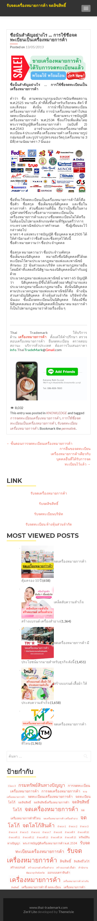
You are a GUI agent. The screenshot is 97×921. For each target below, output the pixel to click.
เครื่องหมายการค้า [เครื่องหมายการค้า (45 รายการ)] (35, 879)
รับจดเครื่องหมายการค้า (48, 493)
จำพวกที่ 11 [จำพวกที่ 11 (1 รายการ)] (14, 837)
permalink (69, 428)
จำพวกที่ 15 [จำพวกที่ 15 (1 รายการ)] (70, 837)
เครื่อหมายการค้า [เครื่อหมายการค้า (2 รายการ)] (74, 887)
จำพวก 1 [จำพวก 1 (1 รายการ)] (61, 826)
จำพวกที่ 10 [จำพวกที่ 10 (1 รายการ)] (83, 832)
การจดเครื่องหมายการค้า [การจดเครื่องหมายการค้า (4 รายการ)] (60, 791)
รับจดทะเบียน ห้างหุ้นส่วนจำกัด (48, 524)
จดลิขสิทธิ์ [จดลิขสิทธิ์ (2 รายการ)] (24, 802)
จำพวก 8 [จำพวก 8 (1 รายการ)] (58, 832)
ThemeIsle (66, 912)
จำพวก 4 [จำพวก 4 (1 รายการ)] (13, 832)
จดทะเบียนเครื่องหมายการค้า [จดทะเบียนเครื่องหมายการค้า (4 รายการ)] (50, 796)
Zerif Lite (30, 912)
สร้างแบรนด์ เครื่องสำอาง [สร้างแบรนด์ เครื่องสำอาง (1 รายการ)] (41, 867)
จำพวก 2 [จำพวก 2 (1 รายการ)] (73, 826)
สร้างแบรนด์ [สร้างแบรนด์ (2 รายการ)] (17, 867)
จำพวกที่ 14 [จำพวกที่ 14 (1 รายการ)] (56, 837)
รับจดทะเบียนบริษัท (48, 514)
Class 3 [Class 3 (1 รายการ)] (12, 785)
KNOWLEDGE (56, 413)
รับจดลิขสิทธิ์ (48, 503)
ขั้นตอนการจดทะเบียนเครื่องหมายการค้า (39, 443)
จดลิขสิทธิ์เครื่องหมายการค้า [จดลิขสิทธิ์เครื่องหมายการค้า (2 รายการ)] (51, 802)
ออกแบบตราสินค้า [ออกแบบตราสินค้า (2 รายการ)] (59, 872)
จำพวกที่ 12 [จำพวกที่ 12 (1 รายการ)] (28, 837)
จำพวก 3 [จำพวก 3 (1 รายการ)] (84, 826)
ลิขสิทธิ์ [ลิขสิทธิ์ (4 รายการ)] (65, 861)
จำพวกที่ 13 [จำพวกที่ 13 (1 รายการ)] (42, 837)
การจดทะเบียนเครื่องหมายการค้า (35, 418)
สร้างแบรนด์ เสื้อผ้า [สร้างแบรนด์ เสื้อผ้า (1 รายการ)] (66, 867)
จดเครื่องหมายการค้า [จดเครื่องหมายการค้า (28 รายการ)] (51, 809)
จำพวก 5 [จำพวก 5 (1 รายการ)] (24, 832)
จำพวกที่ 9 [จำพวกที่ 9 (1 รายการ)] (70, 832)
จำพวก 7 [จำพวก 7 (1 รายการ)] (46, 832)
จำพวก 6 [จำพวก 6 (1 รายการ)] (35, 832)
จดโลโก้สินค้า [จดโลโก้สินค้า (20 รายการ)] (38, 825)
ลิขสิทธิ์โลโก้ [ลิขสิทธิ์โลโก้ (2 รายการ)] (81, 861)
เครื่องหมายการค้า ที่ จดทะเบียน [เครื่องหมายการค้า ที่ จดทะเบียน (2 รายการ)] (41, 887)
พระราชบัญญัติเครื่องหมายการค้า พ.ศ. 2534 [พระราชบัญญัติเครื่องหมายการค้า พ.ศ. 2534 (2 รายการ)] (50, 843)
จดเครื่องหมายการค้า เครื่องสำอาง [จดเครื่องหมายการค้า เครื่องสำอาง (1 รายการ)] (60, 818)
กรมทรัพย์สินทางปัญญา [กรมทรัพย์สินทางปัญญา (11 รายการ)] (41, 785)
